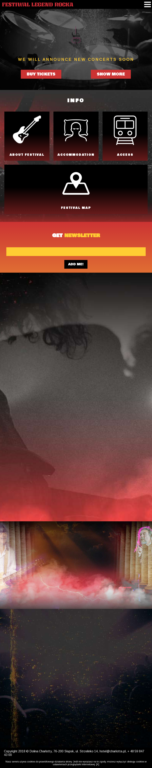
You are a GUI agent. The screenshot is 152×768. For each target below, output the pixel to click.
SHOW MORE (111, 74)
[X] (97, 764)
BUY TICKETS (41, 74)
